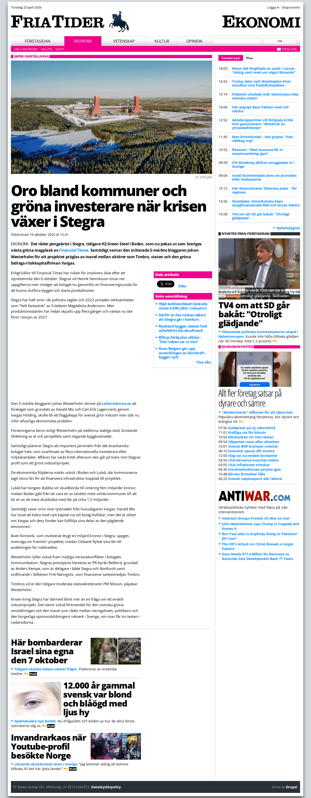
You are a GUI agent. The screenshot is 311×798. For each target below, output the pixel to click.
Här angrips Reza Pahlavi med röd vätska (260, 109)
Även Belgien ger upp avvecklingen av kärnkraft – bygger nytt (183, 353)
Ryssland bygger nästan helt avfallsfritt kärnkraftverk (183, 328)
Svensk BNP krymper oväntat (253, 446)
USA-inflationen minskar (249, 464)
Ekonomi (83, 41)
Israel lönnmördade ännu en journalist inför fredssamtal (264, 177)
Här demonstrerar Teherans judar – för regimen (264, 190)
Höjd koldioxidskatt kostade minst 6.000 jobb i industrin (183, 305)
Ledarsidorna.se (116, 403)
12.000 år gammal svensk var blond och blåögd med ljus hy (99, 698)
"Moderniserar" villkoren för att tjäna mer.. (258, 412)
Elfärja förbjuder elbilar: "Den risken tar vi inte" (179, 339)
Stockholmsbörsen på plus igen (254, 469)
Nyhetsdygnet (288, 228)
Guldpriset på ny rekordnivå (251, 428)
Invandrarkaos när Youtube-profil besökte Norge (48, 746)
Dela (182, 286)
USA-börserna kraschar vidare (253, 460)
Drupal (291, 787)
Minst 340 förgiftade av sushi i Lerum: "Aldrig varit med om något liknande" (263, 70)
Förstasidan (37, 41)
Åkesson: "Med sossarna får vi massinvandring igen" (257, 151)
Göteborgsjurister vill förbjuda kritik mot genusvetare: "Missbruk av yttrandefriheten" (262, 124)
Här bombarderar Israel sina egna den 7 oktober (46, 651)
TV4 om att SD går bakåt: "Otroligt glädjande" (261, 216)
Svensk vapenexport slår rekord (255, 478)
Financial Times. (74, 250)
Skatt (59, 49)
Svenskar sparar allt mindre (251, 451)
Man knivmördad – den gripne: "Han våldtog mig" (262, 138)
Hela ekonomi (26, 49)
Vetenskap (124, 41)
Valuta (46, 49)
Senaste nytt (232, 57)
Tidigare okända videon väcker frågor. (46, 669)
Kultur (162, 41)
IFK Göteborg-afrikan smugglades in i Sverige (263, 164)
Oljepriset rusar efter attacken (253, 441)
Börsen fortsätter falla (246, 474)
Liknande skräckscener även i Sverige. (46, 764)
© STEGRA (204, 177)
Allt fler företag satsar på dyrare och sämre (250, 397)
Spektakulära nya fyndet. (35, 721)
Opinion (194, 41)
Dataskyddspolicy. (106, 787)
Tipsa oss (289, 49)
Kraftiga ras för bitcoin (247, 432)
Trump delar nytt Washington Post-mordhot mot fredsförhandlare (262, 83)
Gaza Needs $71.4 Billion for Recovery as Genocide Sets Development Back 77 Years (257, 556)
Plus (249, 58)
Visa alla (203, 362)
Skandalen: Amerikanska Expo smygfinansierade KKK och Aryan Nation (266, 203)
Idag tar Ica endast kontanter (252, 455)
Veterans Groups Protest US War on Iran (256, 518)
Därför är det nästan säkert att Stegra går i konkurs (182, 317)
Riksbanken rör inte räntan (251, 437)
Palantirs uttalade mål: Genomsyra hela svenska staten (265, 96)
